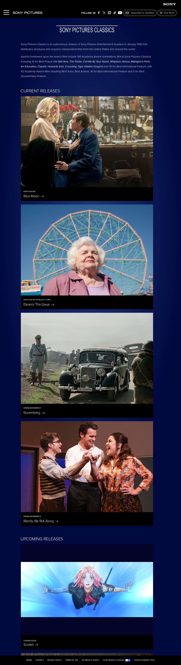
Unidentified (102, 412)
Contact (40, 660)
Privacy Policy (54, 660)
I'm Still (80, 575)
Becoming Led (34, 577)
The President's (108, 350)
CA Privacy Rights (90, 660)
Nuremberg (34, 211)
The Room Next (131, 575)
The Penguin (131, 524)
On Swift (83, 524)
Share (29, 660)
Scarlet (31, 288)
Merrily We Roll (108, 211)
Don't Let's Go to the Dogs (128, 475)
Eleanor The (106, 149)
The (101, 288)
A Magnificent (39, 412)
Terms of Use (71, 660)
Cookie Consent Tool (144, 660)
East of (34, 473)
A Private (35, 350)
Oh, (76, 473)
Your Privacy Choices (116, 660)
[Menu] (6, 12)
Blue (34, 149)
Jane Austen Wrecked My (39, 526)
